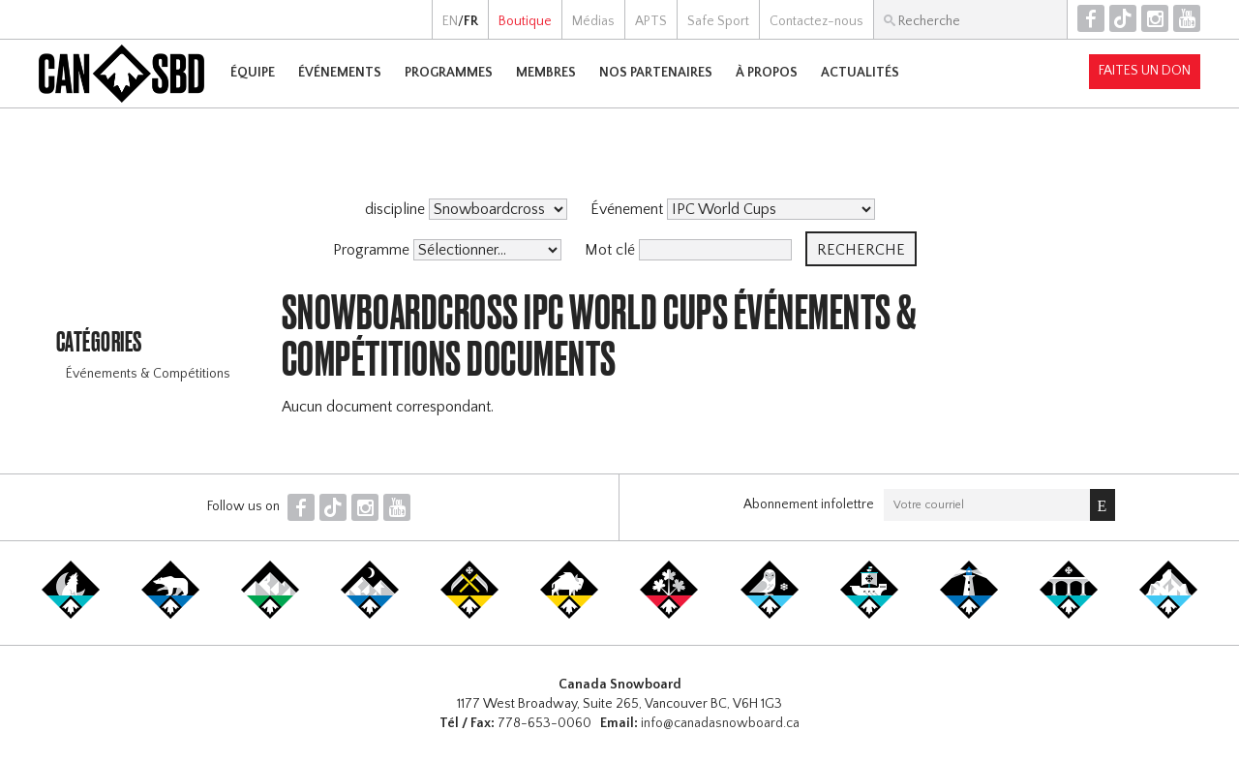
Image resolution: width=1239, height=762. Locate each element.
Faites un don (1145, 70)
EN (450, 21)
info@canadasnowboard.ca (720, 723)
